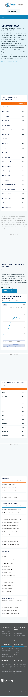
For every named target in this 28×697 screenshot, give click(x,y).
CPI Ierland (5, 134)
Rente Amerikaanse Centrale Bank (11, 509)
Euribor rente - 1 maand (9, 487)
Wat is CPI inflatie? (6, 664)
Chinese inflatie (7, 569)
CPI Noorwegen (6, 166)
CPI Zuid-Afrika (6, 193)
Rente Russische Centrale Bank (10, 538)
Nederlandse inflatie (8, 582)
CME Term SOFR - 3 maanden (10, 607)
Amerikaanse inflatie (8, 560)
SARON (16, 648)
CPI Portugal (6, 175)
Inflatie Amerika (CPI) (7, 666)
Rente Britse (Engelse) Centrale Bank (12, 519)
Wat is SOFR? (18, 633)
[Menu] (3, 17)
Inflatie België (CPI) (6, 669)
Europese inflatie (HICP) (9, 575)
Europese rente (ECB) (7, 656)
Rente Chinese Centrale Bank (10, 525)
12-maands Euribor (6, 638)
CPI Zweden (5, 203)
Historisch (4, 20)
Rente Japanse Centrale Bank (10, 531)
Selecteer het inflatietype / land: (9, 288)
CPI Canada (5, 111)
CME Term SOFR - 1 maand (9, 604)
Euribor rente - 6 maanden (9, 494)
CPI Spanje (5, 180)
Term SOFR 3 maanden (20, 640)
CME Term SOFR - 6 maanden (10, 610)
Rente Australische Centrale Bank (11, 513)
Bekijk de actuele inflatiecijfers (9, 61)
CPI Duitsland (6, 116)
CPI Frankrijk (6, 125)
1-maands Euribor (6, 633)
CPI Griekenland (7, 130)
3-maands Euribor (6, 635)
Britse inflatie (6, 566)
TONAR (16, 654)
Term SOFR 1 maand (20, 638)
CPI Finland (5, 120)
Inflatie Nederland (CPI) (7, 671)
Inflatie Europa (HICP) (20, 669)
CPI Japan (5, 152)
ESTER (16, 650)
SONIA (16, 652)
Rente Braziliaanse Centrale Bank (11, 516)
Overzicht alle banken (7, 648)
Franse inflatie (6, 579)
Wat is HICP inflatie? (20, 666)
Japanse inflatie (7, 588)
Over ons (10, 687)
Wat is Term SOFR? (19, 635)
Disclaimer (3, 687)
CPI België (5, 107)
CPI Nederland (6, 162)
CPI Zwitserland (7, 207)
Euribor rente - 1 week (8, 484)
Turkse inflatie (6, 591)
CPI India (5, 143)
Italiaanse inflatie (7, 585)
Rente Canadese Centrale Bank (10, 522)
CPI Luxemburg (6, 157)
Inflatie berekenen (7, 556)
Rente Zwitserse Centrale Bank (10, 544)
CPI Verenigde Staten (8, 189)
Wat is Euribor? (5, 631)
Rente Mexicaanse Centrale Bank (11, 535)
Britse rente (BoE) (6, 654)
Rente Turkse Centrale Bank (10, 541)
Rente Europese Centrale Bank (10, 528)
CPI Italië (4, 148)
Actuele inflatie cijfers (20, 664)
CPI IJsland (5, 139)
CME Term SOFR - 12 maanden (10, 613)
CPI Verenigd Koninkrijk (9, 184)
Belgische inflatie (7, 563)
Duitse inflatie (6, 572)
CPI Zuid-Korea (6, 198)
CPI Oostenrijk (6, 171)
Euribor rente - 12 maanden (10, 497)
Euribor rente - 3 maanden (9, 491)
